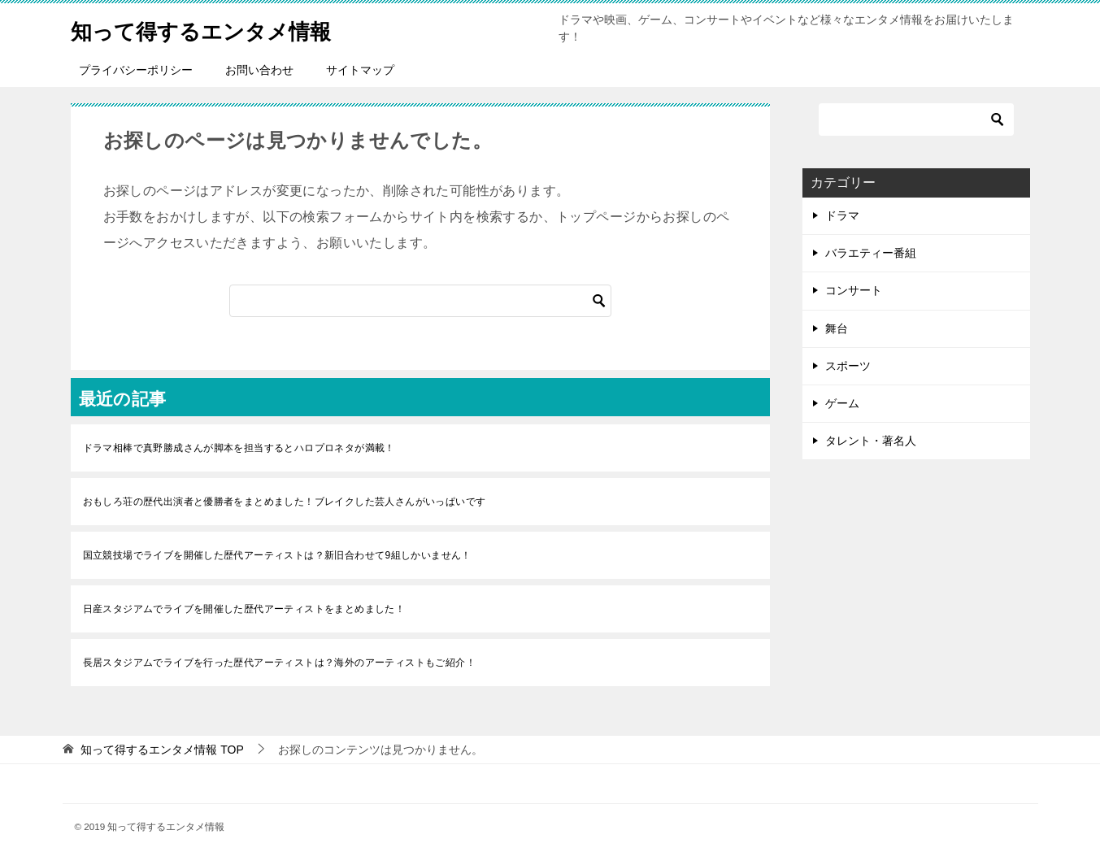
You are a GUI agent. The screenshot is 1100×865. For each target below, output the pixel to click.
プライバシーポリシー (136, 69)
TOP (161, 749)
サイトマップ (360, 69)
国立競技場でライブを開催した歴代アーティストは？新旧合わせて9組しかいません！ (277, 555)
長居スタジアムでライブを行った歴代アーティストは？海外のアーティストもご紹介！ (279, 662)
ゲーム (842, 403)
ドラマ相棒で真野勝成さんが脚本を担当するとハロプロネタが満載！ (239, 448)
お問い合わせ (259, 69)
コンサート (853, 290)
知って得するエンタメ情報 (220, 28)
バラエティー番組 (870, 252)
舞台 (836, 328)
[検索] (420, 301)
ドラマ (842, 215)
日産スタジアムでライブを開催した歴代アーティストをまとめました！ (244, 609)
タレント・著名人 (870, 440)
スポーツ (848, 365)
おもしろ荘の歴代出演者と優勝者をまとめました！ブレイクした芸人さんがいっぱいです (284, 501)
